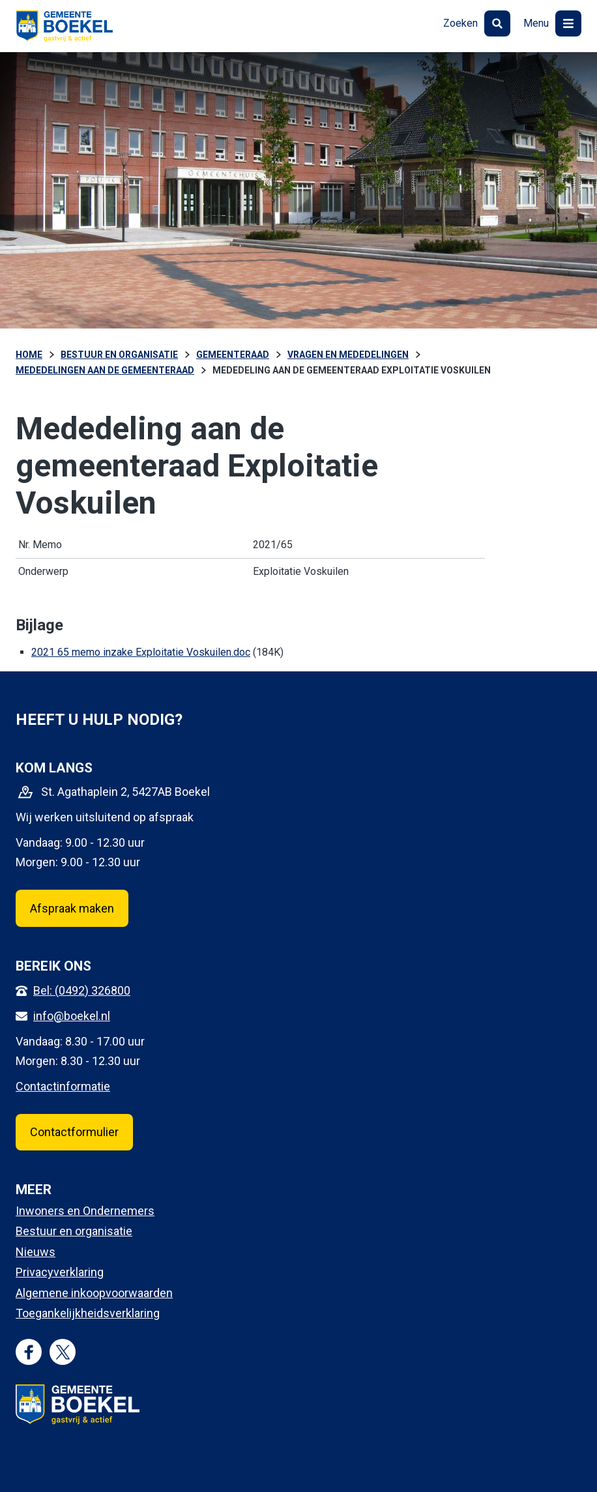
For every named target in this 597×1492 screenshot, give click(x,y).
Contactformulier (74, 1132)
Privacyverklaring (60, 1272)
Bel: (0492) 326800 (81, 990)
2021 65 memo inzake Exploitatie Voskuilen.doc (140, 652)
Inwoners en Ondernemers (85, 1211)
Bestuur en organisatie (74, 1231)
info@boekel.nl (71, 1016)
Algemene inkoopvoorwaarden (94, 1293)
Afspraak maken (72, 908)
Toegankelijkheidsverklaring (88, 1313)
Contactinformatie (63, 1086)
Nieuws (35, 1252)
